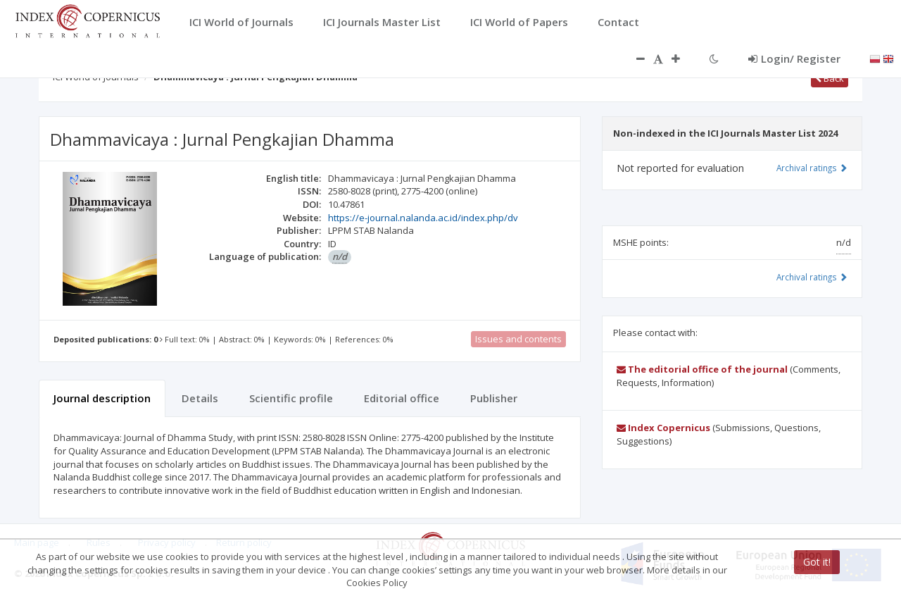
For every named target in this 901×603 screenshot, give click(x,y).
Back (829, 78)
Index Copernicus (663, 427)
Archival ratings (812, 167)
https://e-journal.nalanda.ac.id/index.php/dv (423, 217)
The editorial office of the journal (702, 369)
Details (200, 398)
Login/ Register (794, 58)
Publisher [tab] (493, 398)
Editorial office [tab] (401, 398)
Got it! (817, 561)
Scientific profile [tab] (291, 398)
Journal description (102, 398)
